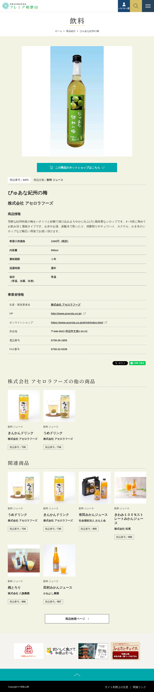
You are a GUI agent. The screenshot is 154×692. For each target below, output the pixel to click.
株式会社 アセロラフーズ (65, 304)
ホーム (58, 31)
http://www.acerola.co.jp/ (66, 313)
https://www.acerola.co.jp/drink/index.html (77, 322)
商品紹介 (71, 31)
